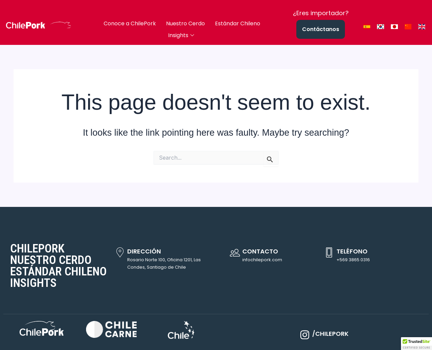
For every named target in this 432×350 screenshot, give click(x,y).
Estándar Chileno (237, 23)
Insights (181, 35)
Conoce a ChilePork (130, 23)
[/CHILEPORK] (305, 335)
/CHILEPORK (330, 333)
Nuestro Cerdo (185, 23)
